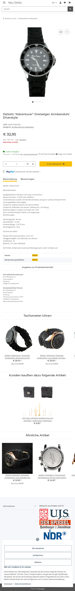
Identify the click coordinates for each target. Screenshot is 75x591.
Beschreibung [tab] (10, 179)
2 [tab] (35, 102)
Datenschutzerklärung (23, 584)
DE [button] (53, 2)
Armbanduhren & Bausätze (23, 127)
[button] (60, 2)
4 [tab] (40, 102)
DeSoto (35, 255)
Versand (22, 140)
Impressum (8, 584)
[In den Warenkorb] (5, 26)
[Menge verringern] (5, 163)
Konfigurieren (38, 555)
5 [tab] (42, 102)
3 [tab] (37, 102)
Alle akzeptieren (38, 548)
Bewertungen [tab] (27, 179)
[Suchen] (35, 9)
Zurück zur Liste (10, 18)
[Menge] (16, 163)
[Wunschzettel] (65, 2)
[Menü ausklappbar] (4, 1)
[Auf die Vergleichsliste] (60, 32)
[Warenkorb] (69, 2)
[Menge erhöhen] (33, 163)
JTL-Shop (41, 589)
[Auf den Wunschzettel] (67, 32)
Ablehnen (38, 562)
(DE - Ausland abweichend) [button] (29, 154)
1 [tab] (32, 102)
